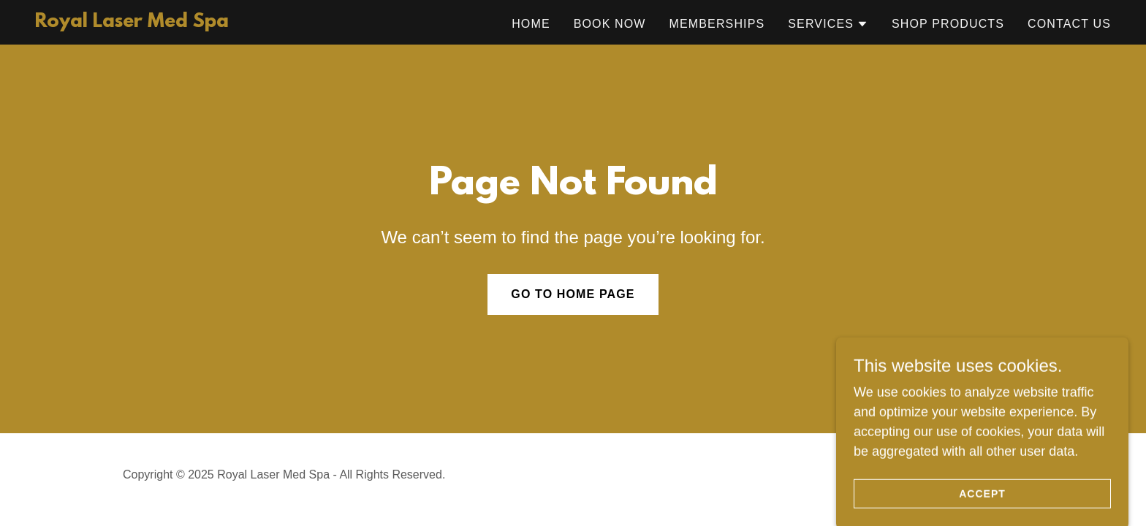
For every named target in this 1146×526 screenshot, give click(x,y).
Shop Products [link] (948, 24)
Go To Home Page (572, 294)
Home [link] (531, 24)
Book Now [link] (610, 24)
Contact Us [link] (1069, 24)
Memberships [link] (717, 24)
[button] (828, 24)
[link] (132, 22)
